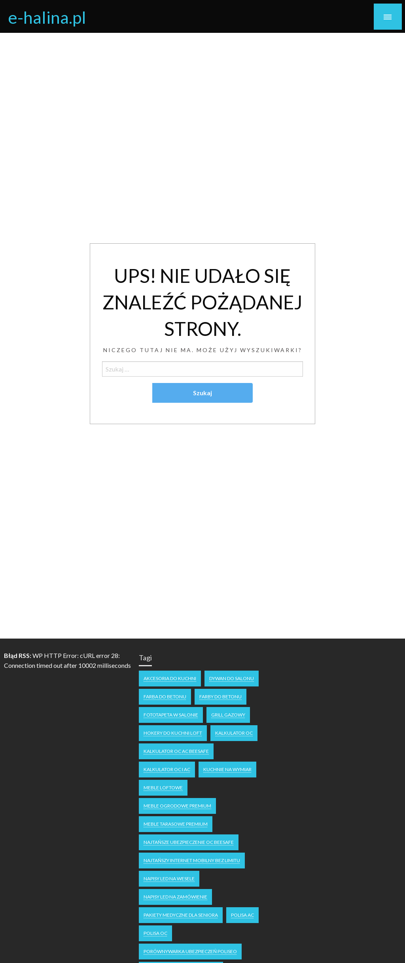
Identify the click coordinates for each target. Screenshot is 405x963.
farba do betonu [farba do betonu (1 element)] (165, 697)
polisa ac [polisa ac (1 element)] (242, 915)
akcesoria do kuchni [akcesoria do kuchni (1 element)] (170, 678)
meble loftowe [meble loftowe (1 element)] (163, 787)
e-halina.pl (47, 17)
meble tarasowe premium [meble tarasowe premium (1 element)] (176, 824)
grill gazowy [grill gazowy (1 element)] (228, 715)
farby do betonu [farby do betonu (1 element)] (220, 697)
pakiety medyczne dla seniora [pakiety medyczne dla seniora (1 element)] (181, 915)
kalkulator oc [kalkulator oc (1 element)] (234, 733)
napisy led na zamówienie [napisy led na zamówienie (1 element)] (175, 897)
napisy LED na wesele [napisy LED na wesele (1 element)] (169, 878)
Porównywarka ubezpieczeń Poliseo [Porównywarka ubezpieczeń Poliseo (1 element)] (190, 951)
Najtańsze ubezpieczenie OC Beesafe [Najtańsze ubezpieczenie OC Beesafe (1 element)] (189, 842)
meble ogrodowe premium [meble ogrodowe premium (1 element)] (177, 806)
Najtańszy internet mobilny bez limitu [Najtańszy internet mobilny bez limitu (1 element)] (192, 860)
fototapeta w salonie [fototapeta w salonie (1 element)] (171, 715)
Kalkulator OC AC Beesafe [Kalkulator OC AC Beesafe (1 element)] (176, 751)
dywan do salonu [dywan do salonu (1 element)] (231, 678)
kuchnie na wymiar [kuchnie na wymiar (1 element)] (227, 769)
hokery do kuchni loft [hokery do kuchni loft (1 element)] (173, 733)
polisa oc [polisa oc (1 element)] (155, 933)
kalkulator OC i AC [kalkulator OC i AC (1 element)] (167, 769)
